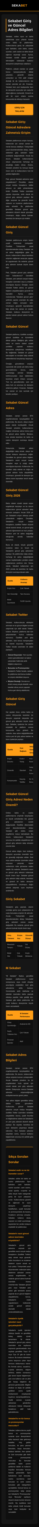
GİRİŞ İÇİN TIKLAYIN (20, 109)
